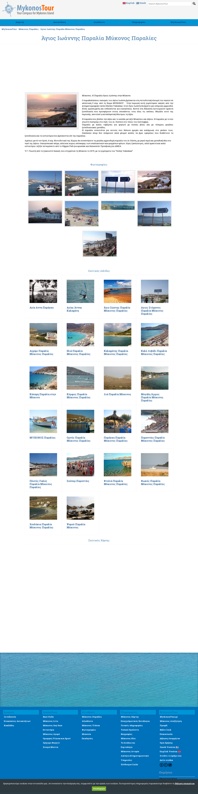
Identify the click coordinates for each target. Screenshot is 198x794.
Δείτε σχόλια (166, 760)
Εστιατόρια (48, 729)
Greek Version (169, 747)
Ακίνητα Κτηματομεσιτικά (135, 755)
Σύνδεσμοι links (129, 764)
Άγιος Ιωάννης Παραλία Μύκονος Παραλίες (62, 29)
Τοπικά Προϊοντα (130, 729)
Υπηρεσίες (126, 760)
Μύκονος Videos (91, 725)
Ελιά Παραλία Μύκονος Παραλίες (78, 352)
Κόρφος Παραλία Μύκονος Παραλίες (78, 396)
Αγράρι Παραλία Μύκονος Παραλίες (41, 352)
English (129, 3)
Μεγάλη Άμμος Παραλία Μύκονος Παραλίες (152, 397)
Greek (141, 3)
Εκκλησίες (87, 738)
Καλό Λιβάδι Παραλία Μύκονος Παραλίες (154, 352)
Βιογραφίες (126, 734)
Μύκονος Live (50, 721)
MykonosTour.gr (169, 716)
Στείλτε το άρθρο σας (171, 755)
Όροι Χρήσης (166, 742)
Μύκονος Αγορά (51, 734)
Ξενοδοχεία (10, 716)
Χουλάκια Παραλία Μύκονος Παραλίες (41, 526)
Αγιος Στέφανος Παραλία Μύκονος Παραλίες (152, 310)
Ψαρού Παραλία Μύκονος (76, 526)
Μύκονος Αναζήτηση (171, 721)
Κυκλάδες (9, 725)
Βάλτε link (165, 729)
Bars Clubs (48, 716)
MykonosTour (178, 22)
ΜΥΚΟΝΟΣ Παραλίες (43, 437)
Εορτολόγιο (126, 747)
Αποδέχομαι (99, 788)
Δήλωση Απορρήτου (170, 738)
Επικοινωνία (166, 734)
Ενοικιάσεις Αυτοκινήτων (17, 721)
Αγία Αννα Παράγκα (42, 307)
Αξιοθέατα (99, 22)
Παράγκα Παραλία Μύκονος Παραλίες (116, 439)
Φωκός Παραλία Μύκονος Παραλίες (153, 482)
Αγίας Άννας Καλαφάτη (74, 309)
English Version (170, 751)
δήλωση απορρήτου (184, 783)
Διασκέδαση (59, 22)
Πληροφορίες (139, 22)
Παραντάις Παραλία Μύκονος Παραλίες (153, 439)
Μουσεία (86, 734)
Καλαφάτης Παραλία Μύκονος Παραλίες (116, 352)
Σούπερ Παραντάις (78, 481)
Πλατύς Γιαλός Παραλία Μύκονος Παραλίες (41, 484)
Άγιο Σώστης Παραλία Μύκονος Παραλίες (117, 309)
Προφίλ (163, 725)
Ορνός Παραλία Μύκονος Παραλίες (78, 439)
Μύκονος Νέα (128, 738)
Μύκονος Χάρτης (130, 716)
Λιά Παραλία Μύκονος (117, 394)
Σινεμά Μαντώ (50, 747)
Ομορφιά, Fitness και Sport (57, 738)
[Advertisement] (99, 98)
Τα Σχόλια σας (128, 742)
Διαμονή (20, 22)
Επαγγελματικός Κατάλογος (135, 721)
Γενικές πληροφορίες (132, 725)
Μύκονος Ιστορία (130, 751)
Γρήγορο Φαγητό (51, 742)
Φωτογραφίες (89, 729)
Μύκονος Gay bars (52, 725)
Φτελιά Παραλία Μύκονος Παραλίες (116, 482)
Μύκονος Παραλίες (29, 29)
